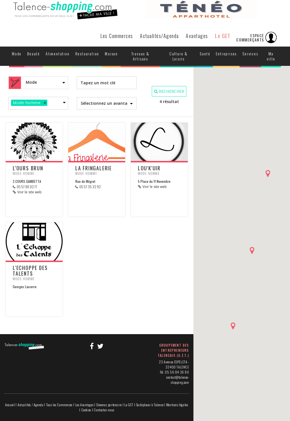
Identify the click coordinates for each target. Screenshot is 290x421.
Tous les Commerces (59, 404)
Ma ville (271, 56)
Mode (17, 53)
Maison (111, 53)
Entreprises (226, 53)
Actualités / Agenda (30, 404)
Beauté (33, 53)
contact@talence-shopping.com (177, 380)
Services (250, 53)
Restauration (87, 53)
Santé (205, 53)
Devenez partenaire (109, 404)
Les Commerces (116, 35)
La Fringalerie (93, 168)
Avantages (197, 35)
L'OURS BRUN (28, 168)
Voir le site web (29, 192)
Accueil (10, 404)
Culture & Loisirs (178, 56)
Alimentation (58, 53)
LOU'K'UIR (149, 168)
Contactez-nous (104, 409)
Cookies (86, 409)
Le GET (223, 35)
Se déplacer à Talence (150, 404)
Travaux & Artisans (140, 56)
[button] (267, 173)
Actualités (159, 35)
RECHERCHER (169, 91)
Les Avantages (84, 404)
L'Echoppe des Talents (30, 270)
